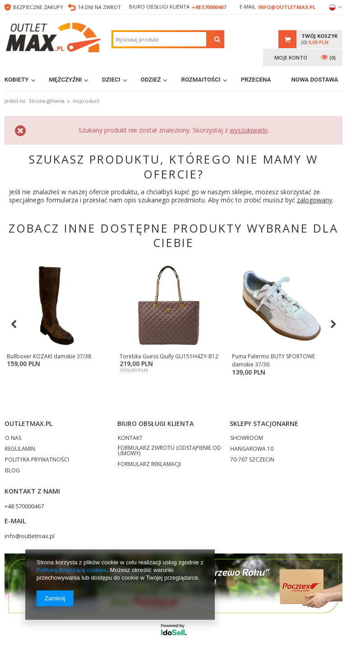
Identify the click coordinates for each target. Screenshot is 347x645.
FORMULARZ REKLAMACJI (149, 465)
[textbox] (159, 39)
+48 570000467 (209, 7)
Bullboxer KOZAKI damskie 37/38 (49, 356)
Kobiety (17, 79)
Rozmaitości (200, 79)
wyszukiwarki (249, 130)
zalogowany (314, 200)
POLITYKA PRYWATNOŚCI (37, 460)
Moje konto (290, 57)
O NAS (13, 438)
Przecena (256, 79)
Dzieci (111, 79)
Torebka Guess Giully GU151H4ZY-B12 (133, 360)
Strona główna (47, 100)
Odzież (151, 79)
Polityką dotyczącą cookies (71, 570)
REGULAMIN (20, 449)
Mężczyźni (65, 79)
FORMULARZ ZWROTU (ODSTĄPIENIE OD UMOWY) (169, 451)
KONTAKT (130, 438)
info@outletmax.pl (286, 7)
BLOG (12, 471)
